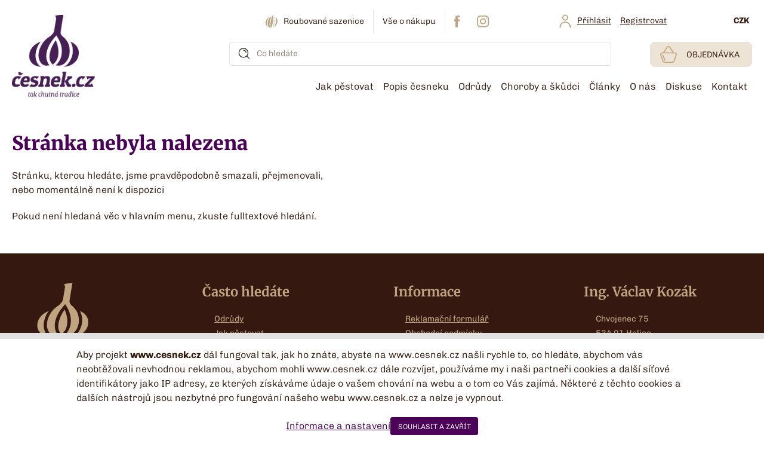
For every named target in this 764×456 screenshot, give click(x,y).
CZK (741, 21)
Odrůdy (229, 319)
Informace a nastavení (338, 425)
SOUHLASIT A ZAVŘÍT (434, 427)
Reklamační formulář (447, 319)
